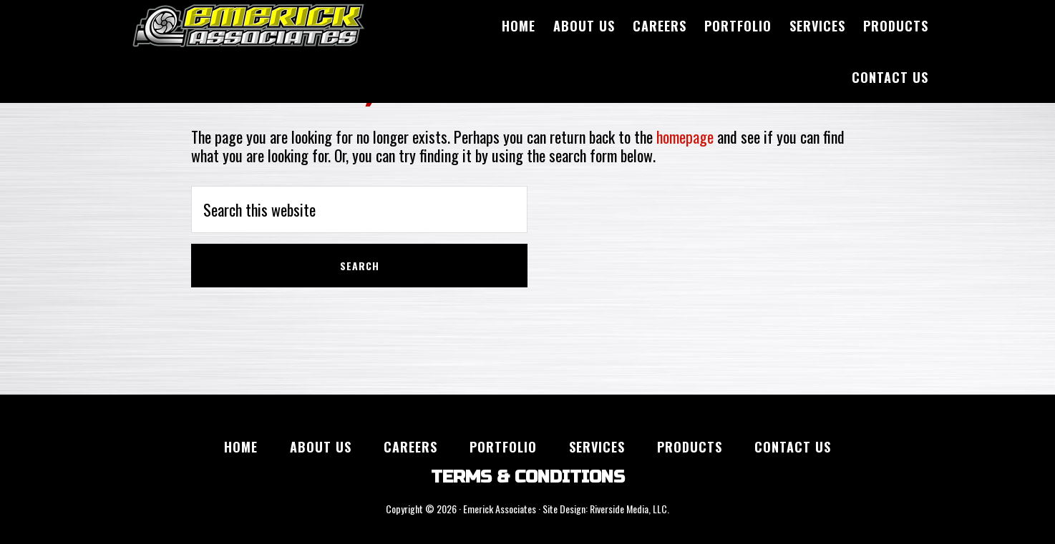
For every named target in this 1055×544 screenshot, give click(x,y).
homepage (685, 136)
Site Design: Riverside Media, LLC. (606, 508)
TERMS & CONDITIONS (528, 477)
